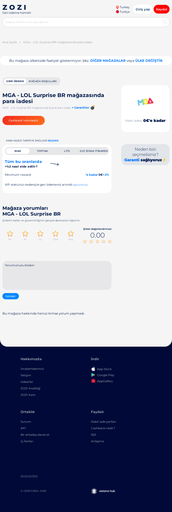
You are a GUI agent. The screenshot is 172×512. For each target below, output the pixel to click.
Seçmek (53, 140)
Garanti (131, 160)
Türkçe (123, 11)
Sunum (26, 421)
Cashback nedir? (103, 428)
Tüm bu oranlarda (23, 163)
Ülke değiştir (148, 60)
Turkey (123, 7)
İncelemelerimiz (32, 369)
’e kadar (92, 174)
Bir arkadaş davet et (35, 434)
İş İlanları (27, 441)
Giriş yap (143, 9)
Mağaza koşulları (43, 81)
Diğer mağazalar (108, 60)
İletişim (26, 375)
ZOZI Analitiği (30, 388)
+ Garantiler (80, 107)
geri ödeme (15, 81)
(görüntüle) (80, 184)
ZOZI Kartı (28, 395)
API (23, 428)
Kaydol (161, 9)
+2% (106, 174)
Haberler (27, 382)
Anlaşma (97, 441)
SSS (93, 434)
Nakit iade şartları (103, 421)
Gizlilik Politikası (29, 476)
